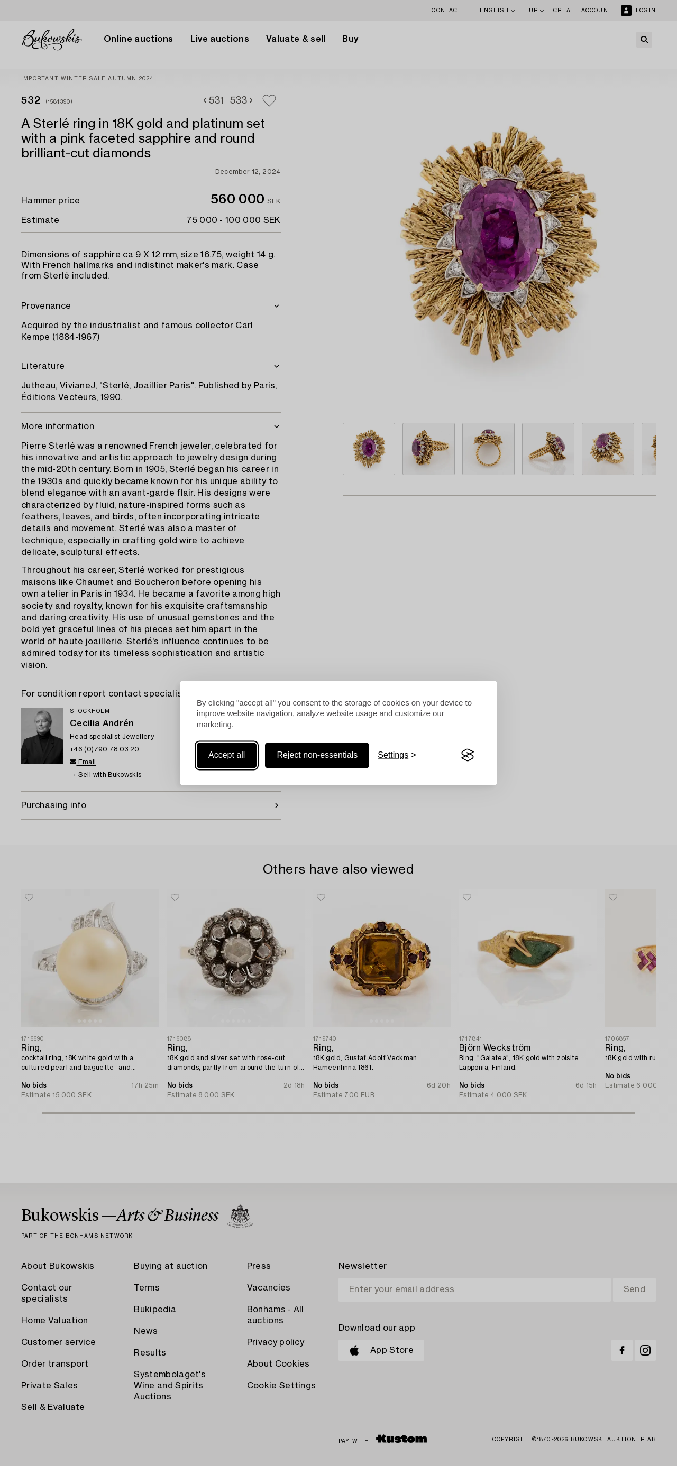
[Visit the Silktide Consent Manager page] (467, 755)
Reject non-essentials (317, 754)
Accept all (226, 754)
